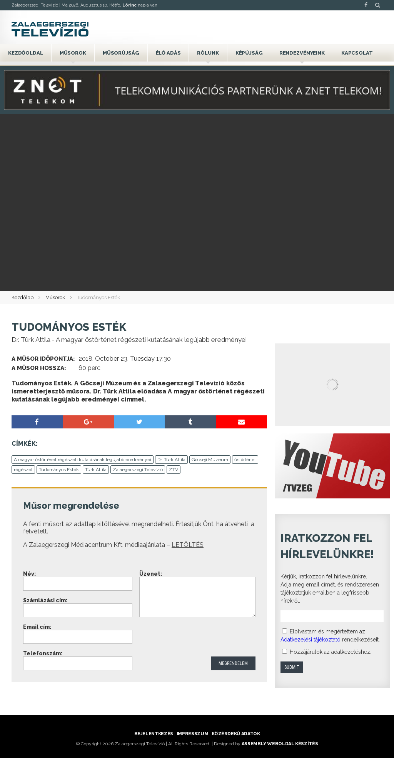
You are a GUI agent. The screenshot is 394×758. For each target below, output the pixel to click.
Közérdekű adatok (236, 733)
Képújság (249, 53)
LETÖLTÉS (188, 544)
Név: (29, 574)
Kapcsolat (357, 53)
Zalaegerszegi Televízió (138, 469)
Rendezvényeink (302, 53)
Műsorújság (121, 53)
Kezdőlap (22, 297)
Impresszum (192, 733)
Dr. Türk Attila (171, 459)
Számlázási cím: (45, 600)
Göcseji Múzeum (210, 459)
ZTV (173, 469)
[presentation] (197, 638)
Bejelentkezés (153, 733)
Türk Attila (96, 469)
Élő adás (168, 53)
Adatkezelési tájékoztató (310, 639)
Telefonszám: (42, 653)
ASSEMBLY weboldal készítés (280, 743)
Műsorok (73, 53)
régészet (23, 469)
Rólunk (208, 53)
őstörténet (245, 459)
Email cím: (37, 627)
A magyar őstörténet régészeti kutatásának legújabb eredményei (82, 459)
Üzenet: (150, 574)
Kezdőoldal (25, 53)
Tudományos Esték (59, 469)
